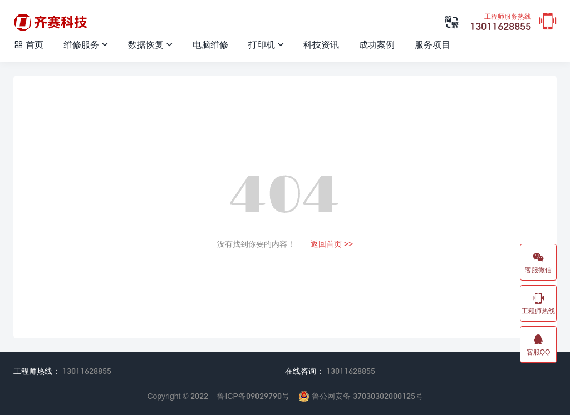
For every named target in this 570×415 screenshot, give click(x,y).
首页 (28, 44)
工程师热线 (538, 303)
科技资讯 (321, 44)
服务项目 (432, 44)
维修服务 (85, 44)
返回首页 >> (332, 243)
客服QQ (538, 344)
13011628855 (500, 22)
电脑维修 (210, 44)
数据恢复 (150, 44)
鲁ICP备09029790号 (253, 396)
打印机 (266, 44)
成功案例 (377, 44)
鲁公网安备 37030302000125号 (360, 396)
